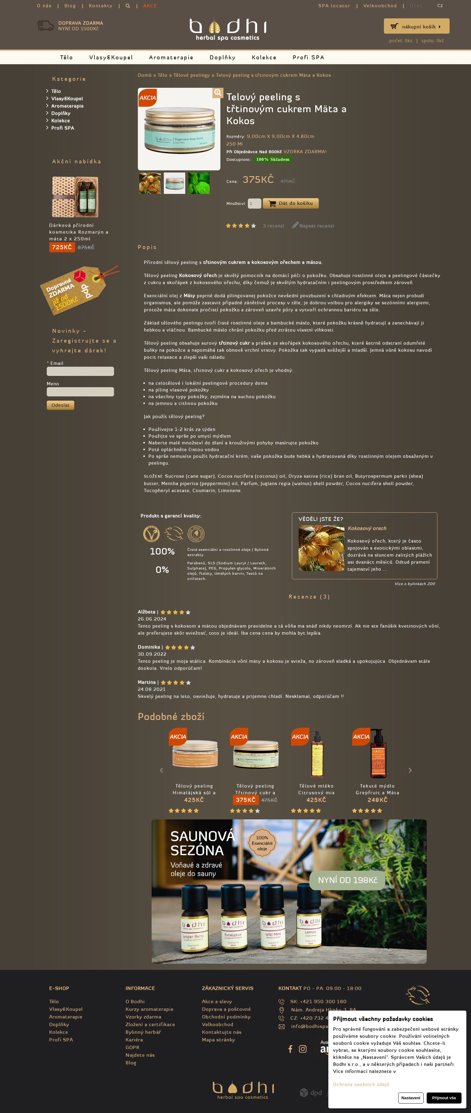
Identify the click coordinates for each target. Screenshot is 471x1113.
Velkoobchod (380, 6)
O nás (44, 6)
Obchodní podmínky (226, 1017)
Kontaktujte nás (222, 1032)
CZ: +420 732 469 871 (318, 1018)
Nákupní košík (421, 27)
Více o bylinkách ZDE (415, 583)
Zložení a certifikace (150, 1024)
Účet (416, 6)
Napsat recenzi (313, 226)
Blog (70, 6)
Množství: (243, 204)
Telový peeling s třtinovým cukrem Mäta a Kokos (273, 75)
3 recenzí (274, 226)
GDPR (132, 1047)
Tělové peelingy (192, 75)
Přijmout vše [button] (444, 1098)
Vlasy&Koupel (111, 57)
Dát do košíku (291, 204)
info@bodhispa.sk (313, 1026)
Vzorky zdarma (143, 1017)
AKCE (150, 6)
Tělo (66, 57)
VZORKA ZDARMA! (305, 151)
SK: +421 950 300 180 (318, 1001)
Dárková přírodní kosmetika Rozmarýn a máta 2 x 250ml (79, 232)
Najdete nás (140, 1055)
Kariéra (134, 1040)
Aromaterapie (171, 57)
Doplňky (223, 57)
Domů (145, 75)
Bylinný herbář (143, 1032)
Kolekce (264, 57)
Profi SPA (309, 57)
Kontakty (101, 6)
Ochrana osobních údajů (361, 1084)
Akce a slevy (217, 1001)
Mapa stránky (218, 1040)
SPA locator (334, 6)
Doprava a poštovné (226, 1009)
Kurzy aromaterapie (150, 1009)
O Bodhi (135, 1001)
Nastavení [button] (411, 1098)
